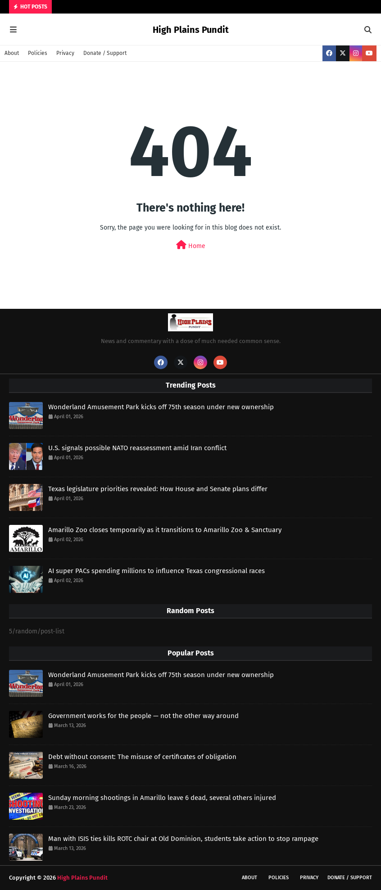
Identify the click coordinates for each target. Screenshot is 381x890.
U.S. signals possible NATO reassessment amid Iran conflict (137, 448)
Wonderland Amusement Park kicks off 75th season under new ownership (161, 407)
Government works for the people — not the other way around (143, 716)
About (12, 53)
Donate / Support (105, 53)
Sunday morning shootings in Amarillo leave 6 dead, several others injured (162, 798)
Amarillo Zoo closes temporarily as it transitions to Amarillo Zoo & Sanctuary (164, 530)
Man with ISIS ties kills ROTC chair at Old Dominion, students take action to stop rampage (183, 839)
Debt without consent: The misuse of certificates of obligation (142, 757)
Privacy (65, 53)
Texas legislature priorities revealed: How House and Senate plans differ (158, 489)
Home (190, 245)
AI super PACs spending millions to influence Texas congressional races (156, 571)
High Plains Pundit (191, 29)
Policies (37, 53)
